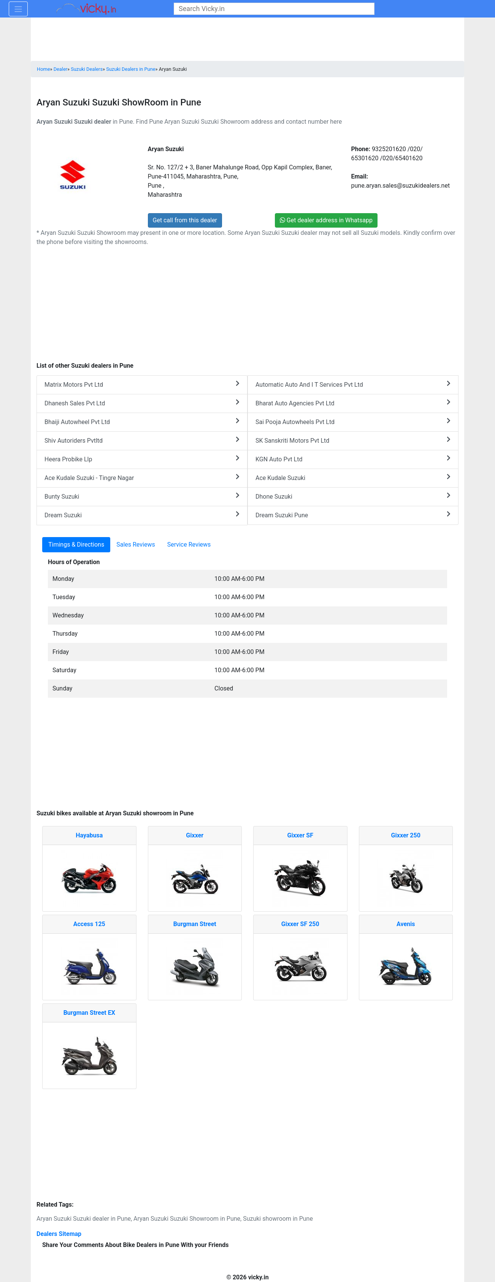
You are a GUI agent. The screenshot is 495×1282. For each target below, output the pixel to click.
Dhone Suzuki (353, 496)
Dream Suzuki (142, 515)
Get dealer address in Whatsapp (326, 220)
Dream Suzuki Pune (353, 515)
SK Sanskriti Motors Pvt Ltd (353, 440)
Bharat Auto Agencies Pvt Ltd (353, 403)
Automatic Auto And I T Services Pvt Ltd (353, 384)
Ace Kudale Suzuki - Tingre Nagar (142, 478)
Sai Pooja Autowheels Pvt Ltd (353, 422)
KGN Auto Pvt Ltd (353, 459)
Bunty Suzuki (142, 496)
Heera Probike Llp (142, 459)
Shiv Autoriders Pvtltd (142, 440)
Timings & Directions (76, 544)
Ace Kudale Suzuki (353, 478)
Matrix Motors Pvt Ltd (142, 384)
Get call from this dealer (185, 220)
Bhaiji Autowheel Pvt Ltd (142, 422)
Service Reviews (189, 544)
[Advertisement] (247, 757)
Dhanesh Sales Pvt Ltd (142, 403)
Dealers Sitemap (58, 1233)
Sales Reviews (135, 544)
